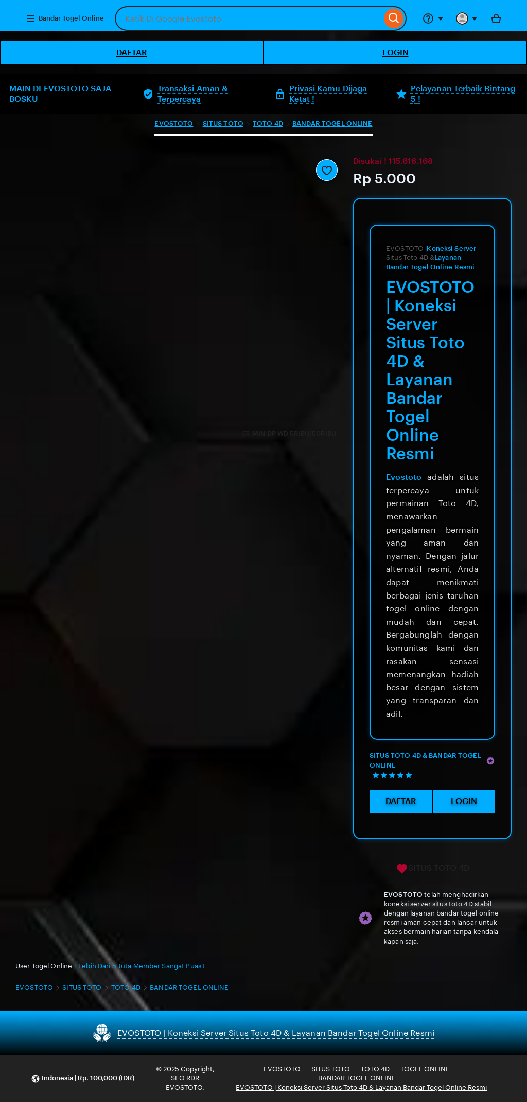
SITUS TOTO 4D (432, 869)
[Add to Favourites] (327, 170)
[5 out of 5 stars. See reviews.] (394, 775)
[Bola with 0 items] (496, 18)
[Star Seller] (490, 761)
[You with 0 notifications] (467, 18)
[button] (82, 1078)
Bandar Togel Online (65, 18)
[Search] (394, 18)
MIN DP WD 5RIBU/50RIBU (288, 434)
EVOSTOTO (173, 123)
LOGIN (395, 53)
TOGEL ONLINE (425, 1069)
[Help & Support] (433, 18)
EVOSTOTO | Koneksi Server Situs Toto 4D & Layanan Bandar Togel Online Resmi (361, 1087)
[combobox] (248, 18)
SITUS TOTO (223, 123)
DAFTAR (131, 53)
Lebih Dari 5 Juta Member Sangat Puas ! (141, 966)
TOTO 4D (268, 123)
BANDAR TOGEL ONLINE (332, 123)
